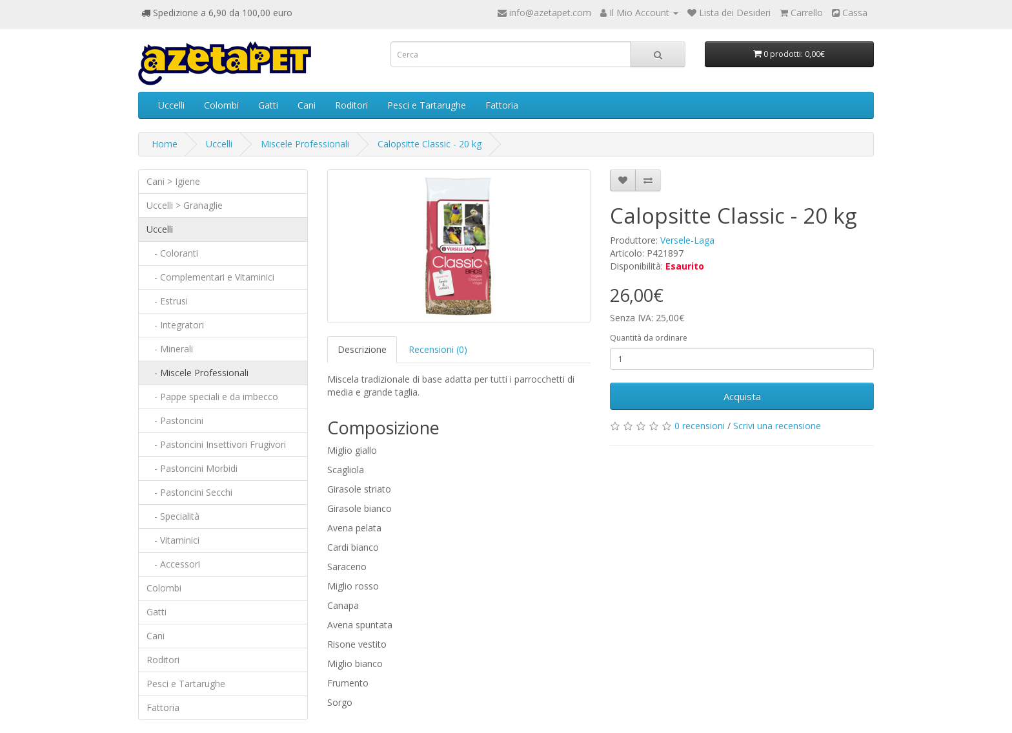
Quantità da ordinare (648, 337)
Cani (307, 105)
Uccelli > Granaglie (185, 205)
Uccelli (171, 105)
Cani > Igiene (173, 181)
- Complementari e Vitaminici (210, 277)
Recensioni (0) (438, 349)
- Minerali (170, 349)
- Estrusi (167, 301)
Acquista (742, 396)
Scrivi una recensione (777, 426)
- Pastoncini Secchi (189, 492)
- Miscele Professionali (197, 372)
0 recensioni (699, 426)
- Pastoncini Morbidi (192, 468)
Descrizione (362, 349)
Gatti (268, 105)
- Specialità (173, 516)
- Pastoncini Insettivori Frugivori (216, 444)
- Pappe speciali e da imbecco (212, 396)
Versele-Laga (687, 240)
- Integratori (175, 325)
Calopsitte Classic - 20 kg (429, 144)
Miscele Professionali (305, 144)
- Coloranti (172, 253)
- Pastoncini (175, 420)
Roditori (351, 105)
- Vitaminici (173, 540)
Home (164, 144)
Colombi (221, 105)
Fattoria (501, 105)
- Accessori (173, 564)
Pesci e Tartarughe (426, 105)
